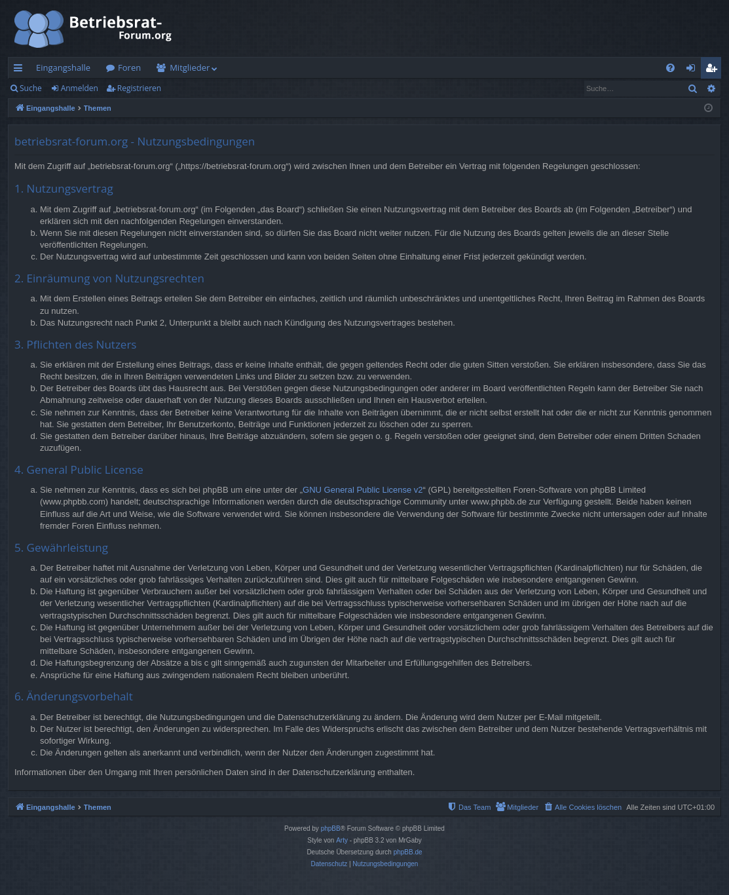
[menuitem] (670, 68)
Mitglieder (190, 67)
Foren (129, 67)
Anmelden (79, 88)
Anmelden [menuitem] (694, 70)
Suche (31, 88)
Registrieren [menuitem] (714, 70)
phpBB (331, 828)
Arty (342, 840)
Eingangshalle (63, 67)
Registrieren (139, 88)
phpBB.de (408, 852)
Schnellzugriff (20, 70)
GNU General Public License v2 (363, 490)
